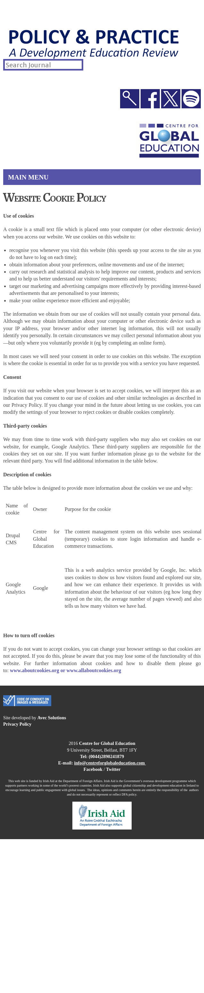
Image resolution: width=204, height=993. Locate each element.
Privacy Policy (17, 724)
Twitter (113, 769)
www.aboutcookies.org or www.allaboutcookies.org (65, 670)
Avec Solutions (51, 717)
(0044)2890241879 (106, 756)
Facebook (93, 769)
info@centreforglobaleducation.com (109, 762)
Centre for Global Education (107, 743)
